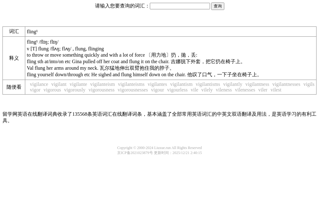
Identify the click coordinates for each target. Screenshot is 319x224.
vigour (157, 89)
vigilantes (157, 84)
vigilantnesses (286, 84)
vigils (309, 84)
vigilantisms (208, 84)
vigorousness (101, 89)
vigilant (59, 84)
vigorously (74, 89)
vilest (275, 89)
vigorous (52, 89)
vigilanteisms (131, 84)
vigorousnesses (133, 89)
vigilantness (257, 84)
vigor (35, 89)
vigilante (78, 84)
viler (262, 89)
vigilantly (232, 84)
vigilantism (181, 84)
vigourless (177, 89)
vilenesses (245, 89)
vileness (224, 89)
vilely (206, 89)
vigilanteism (102, 84)
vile (194, 89)
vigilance (39, 84)
